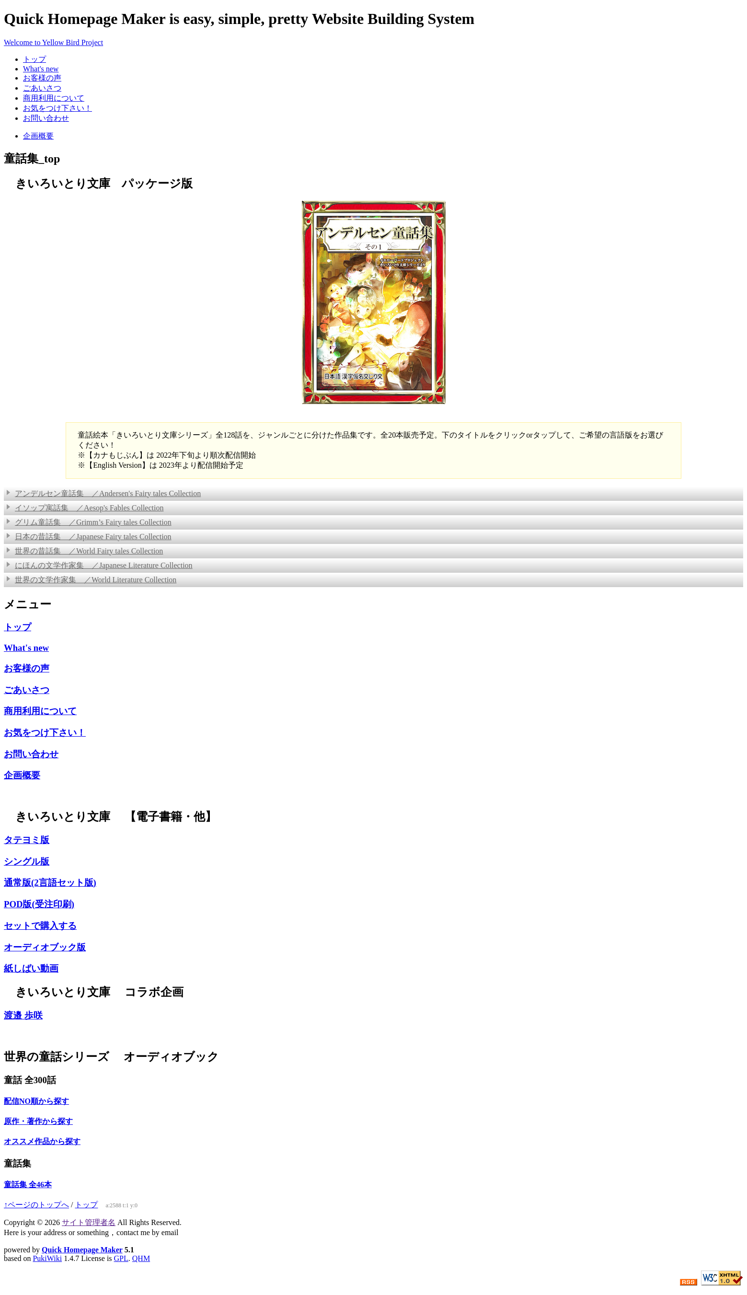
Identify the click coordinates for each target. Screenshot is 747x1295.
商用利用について (53, 98)
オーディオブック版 (45, 947)
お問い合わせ (46, 118)
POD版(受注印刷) (39, 904)
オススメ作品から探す (42, 1141)
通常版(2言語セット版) (50, 883)
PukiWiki (47, 1258)
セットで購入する (40, 926)
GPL (121, 1258)
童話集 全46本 (28, 1184)
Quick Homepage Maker (82, 1250)
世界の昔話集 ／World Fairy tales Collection (84, 551)
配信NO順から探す (36, 1101)
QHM (141, 1258)
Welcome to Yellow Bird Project (53, 42)
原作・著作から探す (38, 1121)
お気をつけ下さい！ (57, 108)
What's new (40, 69)
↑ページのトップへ (36, 1205)
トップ (34, 59)
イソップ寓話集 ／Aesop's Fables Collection (84, 508)
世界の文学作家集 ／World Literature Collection (91, 580)
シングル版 (26, 861)
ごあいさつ (42, 88)
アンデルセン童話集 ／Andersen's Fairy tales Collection (103, 493)
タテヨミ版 (26, 840)
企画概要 (38, 136)
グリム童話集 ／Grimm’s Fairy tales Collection (89, 522)
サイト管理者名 (88, 1222)
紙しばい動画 (31, 968)
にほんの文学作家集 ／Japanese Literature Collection (99, 565)
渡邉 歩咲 (23, 1015)
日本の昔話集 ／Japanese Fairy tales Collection (89, 536)
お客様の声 (42, 78)
